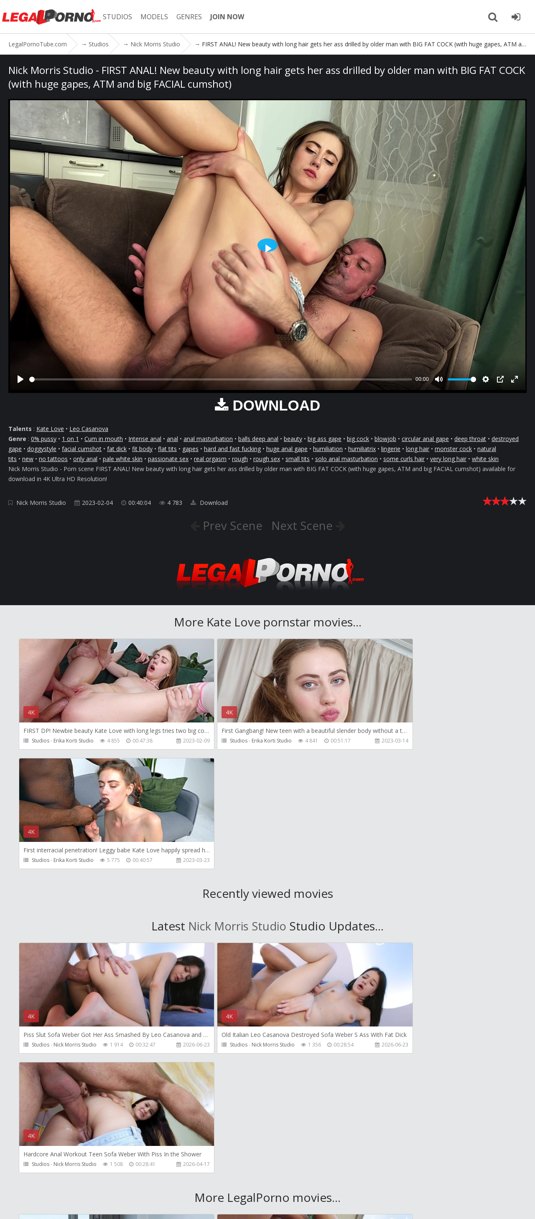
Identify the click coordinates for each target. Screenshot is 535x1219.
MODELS (160, 16)
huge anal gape (287, 449)
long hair (417, 449)
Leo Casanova (88, 429)
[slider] (220, 379)
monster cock (453, 449)
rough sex (266, 459)
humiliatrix (362, 449)
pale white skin (123, 459)
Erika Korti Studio (74, 740)
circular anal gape (425, 439)
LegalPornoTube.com (54, 16)
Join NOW (22, 1180)
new (27, 459)
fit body (142, 449)
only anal (85, 459)
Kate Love (50, 429)
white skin (485, 459)
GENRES (195, 16)
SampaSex (232, 1078)
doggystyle (41, 449)
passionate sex (168, 459)
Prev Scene (230, 525)
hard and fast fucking (232, 449)
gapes (190, 449)
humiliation (328, 449)
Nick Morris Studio (41, 503)
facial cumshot (82, 449)
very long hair (448, 459)
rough (240, 459)
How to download (196, 1180)
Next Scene (303, 525)
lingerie (390, 449)
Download (209, 503)
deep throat (470, 439)
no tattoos (53, 459)
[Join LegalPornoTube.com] (516, 16)
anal (172, 439)
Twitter (247, 1180)
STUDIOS (123, 16)
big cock (358, 439)
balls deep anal (258, 439)
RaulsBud (65, 1078)
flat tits (167, 449)
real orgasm (210, 459)
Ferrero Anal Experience (415, 1078)
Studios (40, 740)
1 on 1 (70, 439)
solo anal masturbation (346, 459)
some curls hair (404, 459)
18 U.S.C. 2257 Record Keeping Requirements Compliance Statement (288, 1204)
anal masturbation (208, 439)
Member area (66, 1180)
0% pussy (43, 439)
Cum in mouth (103, 439)
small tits (297, 459)
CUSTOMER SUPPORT (126, 1180)
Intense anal (144, 439)
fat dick (117, 449)
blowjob (385, 439)
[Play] (20, 379)
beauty (293, 439)
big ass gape (324, 439)
